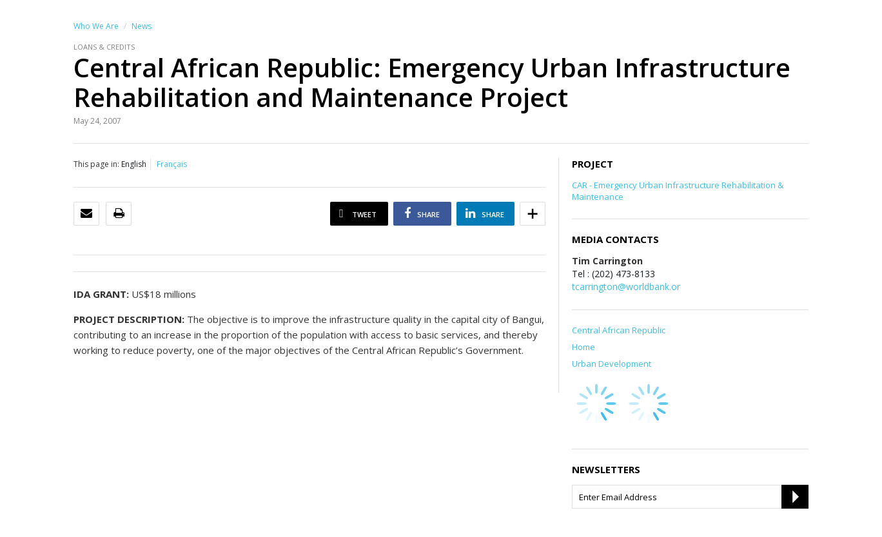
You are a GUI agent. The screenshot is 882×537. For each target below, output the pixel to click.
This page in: (96, 164)
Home (583, 347)
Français (172, 164)
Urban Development (611, 363)
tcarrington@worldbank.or (626, 286)
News (142, 26)
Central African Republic (618, 330)
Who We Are (96, 26)
